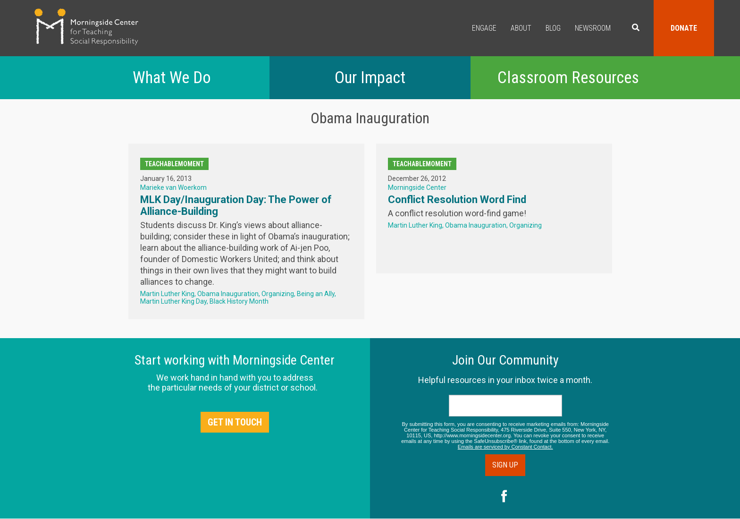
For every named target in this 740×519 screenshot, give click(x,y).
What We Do (172, 77)
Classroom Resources (568, 77)
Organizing (277, 294)
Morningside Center (417, 187)
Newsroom (593, 28)
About (521, 28)
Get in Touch (235, 422)
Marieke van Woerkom (173, 187)
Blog (553, 28)
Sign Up (505, 464)
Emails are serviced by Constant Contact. (505, 447)
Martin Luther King (167, 294)
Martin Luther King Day (173, 301)
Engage (484, 28)
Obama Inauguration (228, 294)
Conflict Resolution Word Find (457, 199)
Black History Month (239, 301)
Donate (684, 28)
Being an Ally (316, 294)
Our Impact (370, 77)
